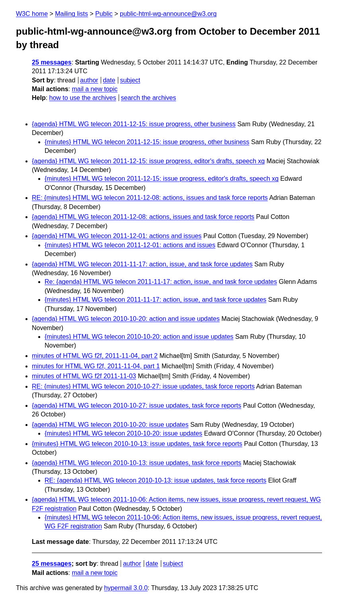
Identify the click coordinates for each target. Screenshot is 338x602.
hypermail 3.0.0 (125, 587)
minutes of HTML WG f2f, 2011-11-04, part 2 (95, 355)
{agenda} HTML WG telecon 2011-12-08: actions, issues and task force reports (143, 216)
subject (130, 80)
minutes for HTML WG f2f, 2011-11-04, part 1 (96, 366)
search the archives (148, 97)
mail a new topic (94, 89)
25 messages (52, 62)
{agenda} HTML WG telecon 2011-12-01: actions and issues (116, 236)
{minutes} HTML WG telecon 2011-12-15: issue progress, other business (147, 142)
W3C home (32, 13)
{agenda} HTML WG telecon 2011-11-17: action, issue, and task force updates (142, 264)
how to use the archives (82, 97)
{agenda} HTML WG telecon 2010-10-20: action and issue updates (126, 318)
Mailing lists (71, 13)
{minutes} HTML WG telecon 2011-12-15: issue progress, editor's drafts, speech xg (162, 178)
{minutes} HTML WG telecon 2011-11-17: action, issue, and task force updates (155, 299)
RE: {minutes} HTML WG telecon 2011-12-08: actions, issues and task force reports (150, 197)
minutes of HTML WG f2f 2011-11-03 (84, 376)
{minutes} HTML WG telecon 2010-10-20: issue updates (123, 433)
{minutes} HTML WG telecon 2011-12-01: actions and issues (130, 245)
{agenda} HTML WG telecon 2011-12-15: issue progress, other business (134, 124)
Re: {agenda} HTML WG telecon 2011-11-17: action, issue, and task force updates (161, 281)
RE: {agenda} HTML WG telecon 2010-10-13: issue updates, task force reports (155, 480)
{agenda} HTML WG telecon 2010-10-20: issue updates (110, 424)
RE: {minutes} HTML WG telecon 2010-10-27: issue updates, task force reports (143, 386)
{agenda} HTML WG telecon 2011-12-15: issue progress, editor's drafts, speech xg (148, 161)
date (109, 80)
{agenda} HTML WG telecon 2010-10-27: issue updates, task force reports (136, 405)
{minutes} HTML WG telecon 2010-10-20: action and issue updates (139, 336)
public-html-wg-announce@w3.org (168, 13)
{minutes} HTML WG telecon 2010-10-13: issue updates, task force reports (137, 443)
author (89, 80)
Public (104, 13)
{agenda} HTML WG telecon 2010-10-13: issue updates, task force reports (136, 462)
